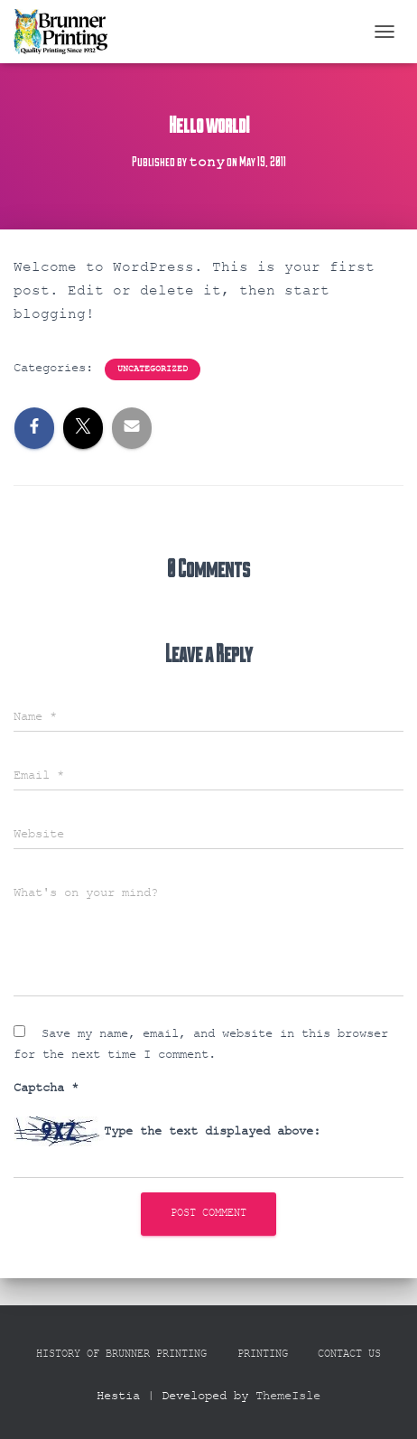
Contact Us (349, 1354)
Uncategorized (152, 369)
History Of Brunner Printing (121, 1354)
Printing (262, 1354)
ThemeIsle (287, 1395)
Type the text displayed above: (212, 1131)
